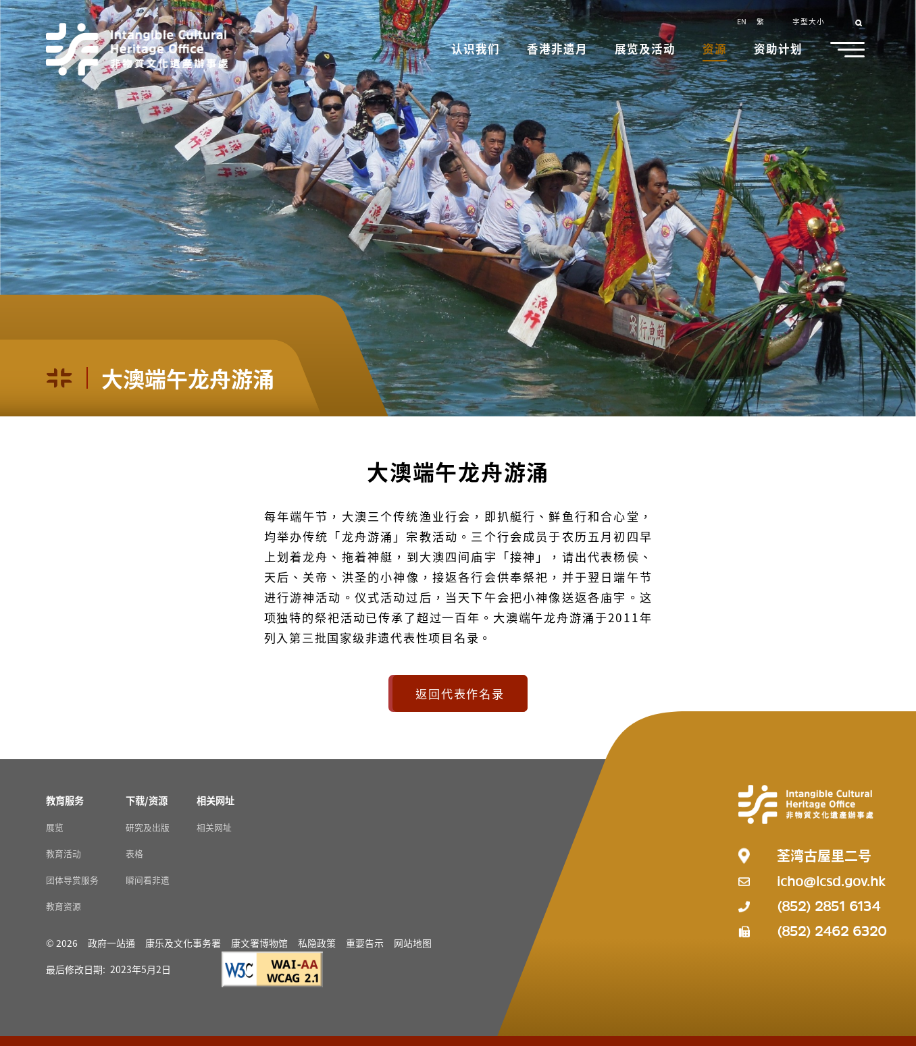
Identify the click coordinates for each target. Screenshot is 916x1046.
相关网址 (214, 827)
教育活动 (63, 853)
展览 (54, 827)
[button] (477, 50)
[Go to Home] (137, 49)
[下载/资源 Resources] (147, 800)
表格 (134, 853)
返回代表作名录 (459, 693)
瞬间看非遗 (148, 879)
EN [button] (741, 21)
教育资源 (63, 906)
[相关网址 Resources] (215, 800)
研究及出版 (148, 827)
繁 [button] (760, 21)
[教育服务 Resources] (65, 800)
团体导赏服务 (72, 879)
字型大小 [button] (808, 21)
